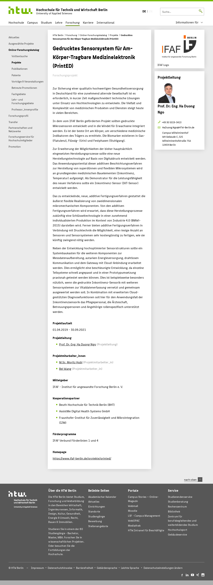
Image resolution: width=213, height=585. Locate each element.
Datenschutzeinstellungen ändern (163, 568)
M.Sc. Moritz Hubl (70, 362)
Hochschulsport (177, 530)
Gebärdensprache (107, 568)
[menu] (189, 22)
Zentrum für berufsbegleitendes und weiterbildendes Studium (183, 520)
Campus (32, 22)
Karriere (88, 22)
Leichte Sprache (130, 568)
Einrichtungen (96, 506)
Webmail (133, 506)
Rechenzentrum (177, 506)
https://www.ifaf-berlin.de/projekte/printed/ (82, 458)
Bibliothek (174, 511)
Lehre (58, 22)
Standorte (94, 511)
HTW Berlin (58, 35)
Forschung (73, 22)
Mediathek (134, 525)
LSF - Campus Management (144, 516)
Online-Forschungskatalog (93, 35)
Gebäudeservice (177, 534)
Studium (46, 22)
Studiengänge (96, 516)
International (105, 22)
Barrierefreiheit (84, 568)
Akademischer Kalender (102, 497)
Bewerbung (95, 521)
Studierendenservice (180, 497)
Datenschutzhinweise (60, 568)
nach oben (193, 479)
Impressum (37, 568)
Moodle (132, 511)
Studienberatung (178, 501)
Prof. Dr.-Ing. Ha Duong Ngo (77, 344)
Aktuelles (93, 501)
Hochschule (16, 22)
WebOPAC (134, 521)
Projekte (114, 35)
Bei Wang (65, 368)
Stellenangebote (98, 526)
